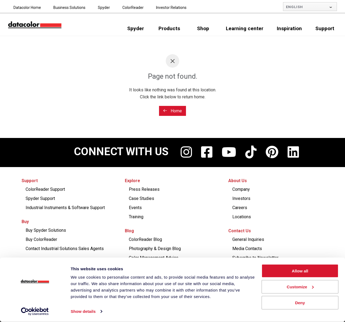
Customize (300, 287)
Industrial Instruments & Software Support (65, 207)
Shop (203, 28)
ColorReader (133, 7)
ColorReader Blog (145, 239)
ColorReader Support (45, 189)
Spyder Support (40, 198)
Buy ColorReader (41, 239)
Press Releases (144, 189)
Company (241, 189)
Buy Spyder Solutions (46, 230)
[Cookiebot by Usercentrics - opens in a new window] (34, 311)
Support (324, 28)
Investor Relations (171, 7)
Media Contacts (247, 248)
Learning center (244, 28)
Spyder (104, 7)
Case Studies (141, 198)
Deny (300, 302)
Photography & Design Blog (155, 248)
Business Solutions (69, 7)
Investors (241, 198)
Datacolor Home (27, 7)
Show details (83, 311)
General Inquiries (248, 239)
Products (169, 28)
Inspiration (289, 28)
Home (172, 110)
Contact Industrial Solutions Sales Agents (65, 248)
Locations (241, 216)
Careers (239, 207)
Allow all (300, 271)
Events (135, 207)
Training (136, 216)
